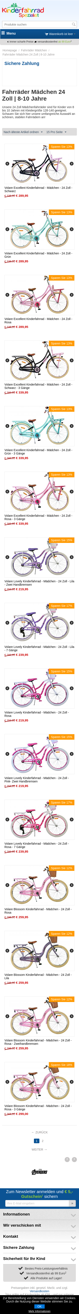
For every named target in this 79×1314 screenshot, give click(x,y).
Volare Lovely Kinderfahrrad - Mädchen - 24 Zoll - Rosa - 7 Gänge (36, 845)
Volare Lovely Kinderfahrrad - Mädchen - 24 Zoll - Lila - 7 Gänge (39, 648)
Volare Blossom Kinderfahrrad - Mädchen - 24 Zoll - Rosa (38, 911)
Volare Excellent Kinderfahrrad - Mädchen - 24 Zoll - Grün (38, 255)
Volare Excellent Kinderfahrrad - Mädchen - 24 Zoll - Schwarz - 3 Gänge (38, 386)
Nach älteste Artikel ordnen (23, 132)
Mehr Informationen (39, 1311)
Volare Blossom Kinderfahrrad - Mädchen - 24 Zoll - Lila (38, 976)
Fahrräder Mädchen (34, 50)
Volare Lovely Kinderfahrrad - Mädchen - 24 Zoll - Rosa (36, 714)
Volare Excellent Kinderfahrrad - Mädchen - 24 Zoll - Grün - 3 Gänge (38, 451)
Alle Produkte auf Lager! (46, 1278)
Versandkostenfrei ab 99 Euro (46, 1273)
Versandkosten (39, 1291)
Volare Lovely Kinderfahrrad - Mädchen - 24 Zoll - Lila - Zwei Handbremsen (39, 583)
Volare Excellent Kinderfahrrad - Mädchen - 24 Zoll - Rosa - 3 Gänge (38, 517)
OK (39, 1306)
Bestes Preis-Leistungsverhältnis (46, 1268)
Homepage (10, 50)
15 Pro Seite (56, 132)
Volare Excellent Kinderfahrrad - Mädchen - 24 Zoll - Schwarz (38, 189)
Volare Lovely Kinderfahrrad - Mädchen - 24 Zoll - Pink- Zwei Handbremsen (36, 779)
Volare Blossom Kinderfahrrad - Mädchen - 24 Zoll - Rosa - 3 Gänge (38, 1107)
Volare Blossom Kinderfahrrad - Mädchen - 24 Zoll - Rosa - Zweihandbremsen (38, 1042)
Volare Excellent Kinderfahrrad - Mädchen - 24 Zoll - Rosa (38, 320)
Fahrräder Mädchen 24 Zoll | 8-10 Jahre (29, 54)
